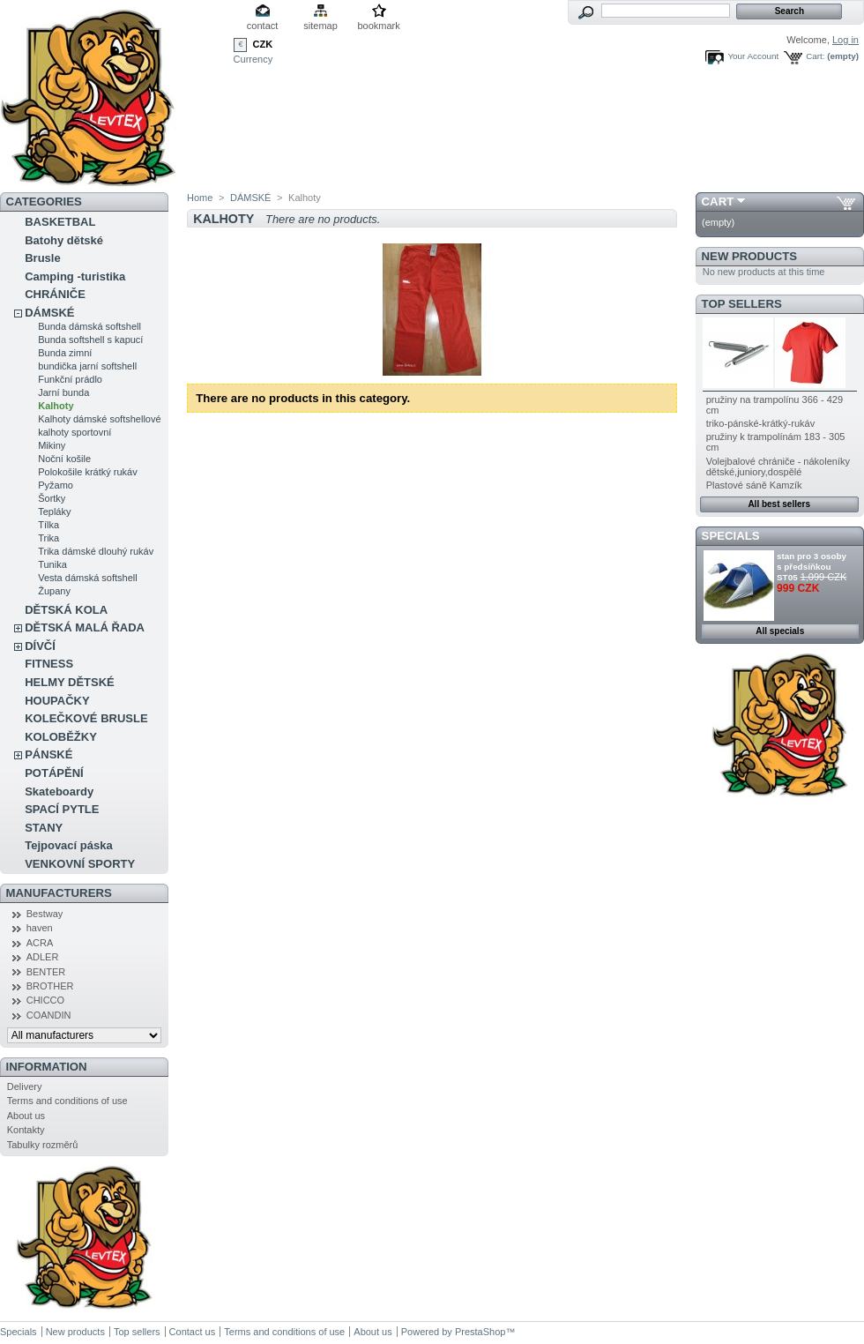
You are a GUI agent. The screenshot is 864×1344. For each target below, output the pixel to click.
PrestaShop (480, 1331)
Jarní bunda (63, 392)
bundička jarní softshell (87, 366)
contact (262, 25)
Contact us (192, 1331)
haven (39, 927)
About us (26, 1115)
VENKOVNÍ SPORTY (80, 863)
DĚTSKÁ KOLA (66, 609)
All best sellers (779, 504)
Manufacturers (59, 893)
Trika (48, 538)
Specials (731, 535)
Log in (845, 39)
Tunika (52, 564)
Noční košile (64, 458)
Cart (718, 201)
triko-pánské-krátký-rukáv (760, 423)
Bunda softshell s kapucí (90, 339)
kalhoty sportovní (74, 432)
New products (749, 256)
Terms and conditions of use (67, 1100)
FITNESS (49, 663)
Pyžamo (55, 485)
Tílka (48, 524)
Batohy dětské (64, 240)
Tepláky (54, 511)
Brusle (42, 258)
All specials (780, 631)
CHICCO (45, 1000)
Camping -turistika (75, 276)
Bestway (44, 913)
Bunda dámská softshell (89, 326)
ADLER (42, 957)
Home (199, 197)
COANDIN (48, 1015)
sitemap (320, 25)
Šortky (51, 498)
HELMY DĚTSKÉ (70, 682)
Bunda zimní (65, 352)
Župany (54, 591)
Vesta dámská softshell (88, 577)
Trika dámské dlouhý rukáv (95, 551)
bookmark (378, 25)
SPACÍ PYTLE (62, 809)
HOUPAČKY (57, 700)
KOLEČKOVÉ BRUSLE (86, 718)
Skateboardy (59, 791)
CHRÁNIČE (55, 294)
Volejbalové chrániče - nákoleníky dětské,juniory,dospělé (778, 466)
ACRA (40, 942)
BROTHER (50, 986)
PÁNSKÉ (48, 754)
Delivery (24, 1086)
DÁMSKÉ (49, 312)
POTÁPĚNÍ (54, 773)
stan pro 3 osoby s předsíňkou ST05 (811, 566)
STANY (44, 827)
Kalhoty (55, 405)
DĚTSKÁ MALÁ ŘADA (85, 627)
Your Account (752, 56)
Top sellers (742, 303)
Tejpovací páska (68, 845)
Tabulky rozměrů (42, 1144)
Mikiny (51, 445)
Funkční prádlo (70, 379)
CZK (263, 44)
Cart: (815, 56)
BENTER (46, 972)
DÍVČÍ (40, 646)
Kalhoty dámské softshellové (99, 419)
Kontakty (26, 1129)
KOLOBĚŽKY (61, 736)
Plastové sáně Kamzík (754, 485)
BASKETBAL (60, 221)
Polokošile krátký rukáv (88, 472)
